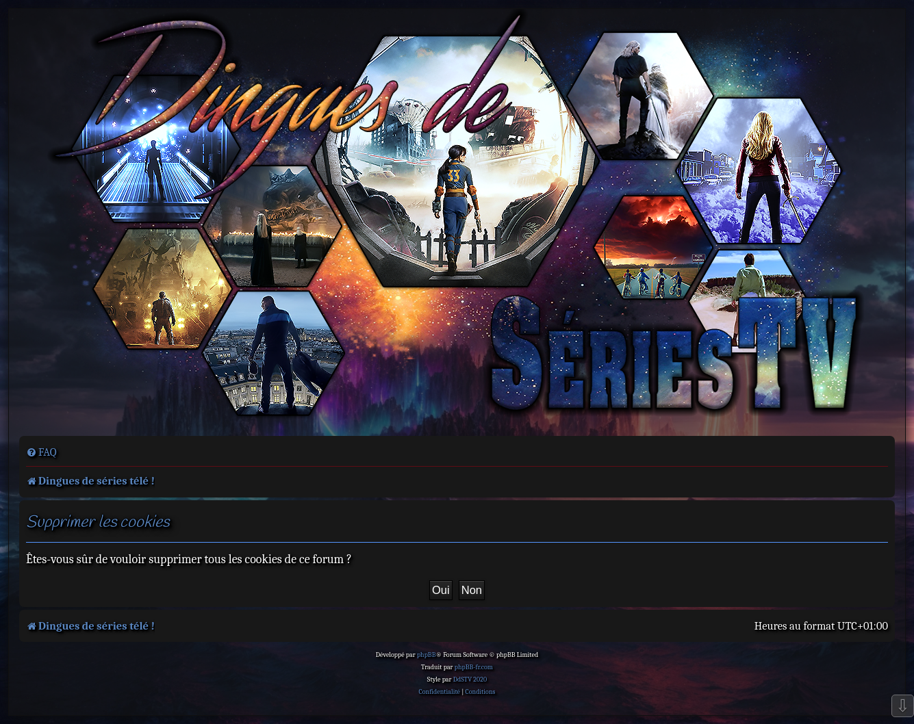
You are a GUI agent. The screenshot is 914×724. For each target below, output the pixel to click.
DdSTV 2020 (470, 679)
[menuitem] (41, 452)
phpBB (426, 655)
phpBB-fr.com (474, 667)
